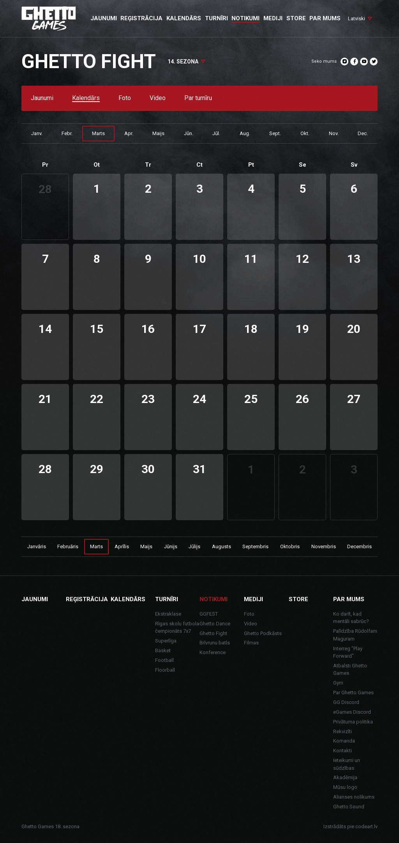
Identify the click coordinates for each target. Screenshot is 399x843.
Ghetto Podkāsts (263, 633)
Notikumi (214, 599)
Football (164, 660)
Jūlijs (194, 546)
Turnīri (166, 599)
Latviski (356, 18)
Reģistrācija (87, 599)
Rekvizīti (342, 731)
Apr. (128, 133)
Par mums (348, 599)
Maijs (158, 133)
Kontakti (342, 750)
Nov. (334, 133)
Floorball (165, 670)
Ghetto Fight (213, 633)
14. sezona (183, 61)
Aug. (245, 133)
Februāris (67, 546)
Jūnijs (170, 546)
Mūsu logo (345, 787)
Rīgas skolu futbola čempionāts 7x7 (177, 627)
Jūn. (188, 133)
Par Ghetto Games (353, 692)
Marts (98, 133)
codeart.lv (366, 826)
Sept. (275, 133)
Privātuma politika (353, 722)
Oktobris (290, 546)
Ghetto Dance (215, 624)
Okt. (304, 133)
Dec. (363, 133)
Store (298, 599)
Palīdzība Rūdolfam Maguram (355, 635)
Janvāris (36, 546)
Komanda (344, 741)
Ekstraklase (168, 614)
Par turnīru (198, 98)
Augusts (221, 546)
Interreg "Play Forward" (347, 652)
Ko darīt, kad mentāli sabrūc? (351, 618)
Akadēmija (345, 777)
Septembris (255, 546)
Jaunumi (42, 98)
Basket (163, 650)
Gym (338, 683)
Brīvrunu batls (215, 643)
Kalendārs (86, 98)
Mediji (253, 599)
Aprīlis (122, 546)
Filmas (251, 643)
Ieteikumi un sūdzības (346, 764)
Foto (124, 98)
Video (158, 98)
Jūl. (216, 133)
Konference (213, 652)
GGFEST (209, 614)
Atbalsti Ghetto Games (350, 669)
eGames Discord (352, 712)
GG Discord (346, 702)
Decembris (359, 546)
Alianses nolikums (353, 797)
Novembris (323, 546)
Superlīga (166, 641)
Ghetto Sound (348, 807)
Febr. (67, 133)
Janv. (36, 133)
